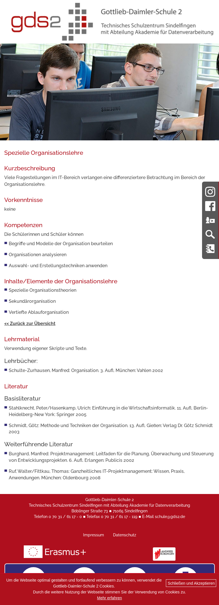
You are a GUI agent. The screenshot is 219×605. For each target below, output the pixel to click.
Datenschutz (124, 535)
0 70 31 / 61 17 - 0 (65, 516)
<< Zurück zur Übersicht (29, 323)
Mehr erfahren (109, 598)
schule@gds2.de (170, 516)
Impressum (93, 535)
